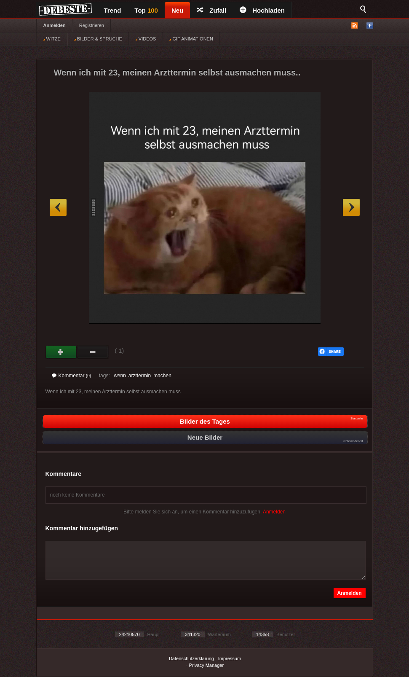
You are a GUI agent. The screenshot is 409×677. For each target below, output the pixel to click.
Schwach (93, 352)
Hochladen (262, 10)
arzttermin (139, 376)
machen (162, 376)
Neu (177, 10)
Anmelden (54, 25)
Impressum (229, 658)
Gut (61, 352)
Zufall (211, 10)
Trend (112, 10)
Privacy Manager (206, 665)
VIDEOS (146, 38)
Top (146, 10)
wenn (120, 376)
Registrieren (91, 25)
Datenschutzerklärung (191, 658)
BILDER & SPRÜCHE (98, 38)
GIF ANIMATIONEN (191, 38)
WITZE (52, 38)
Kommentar (71, 376)
